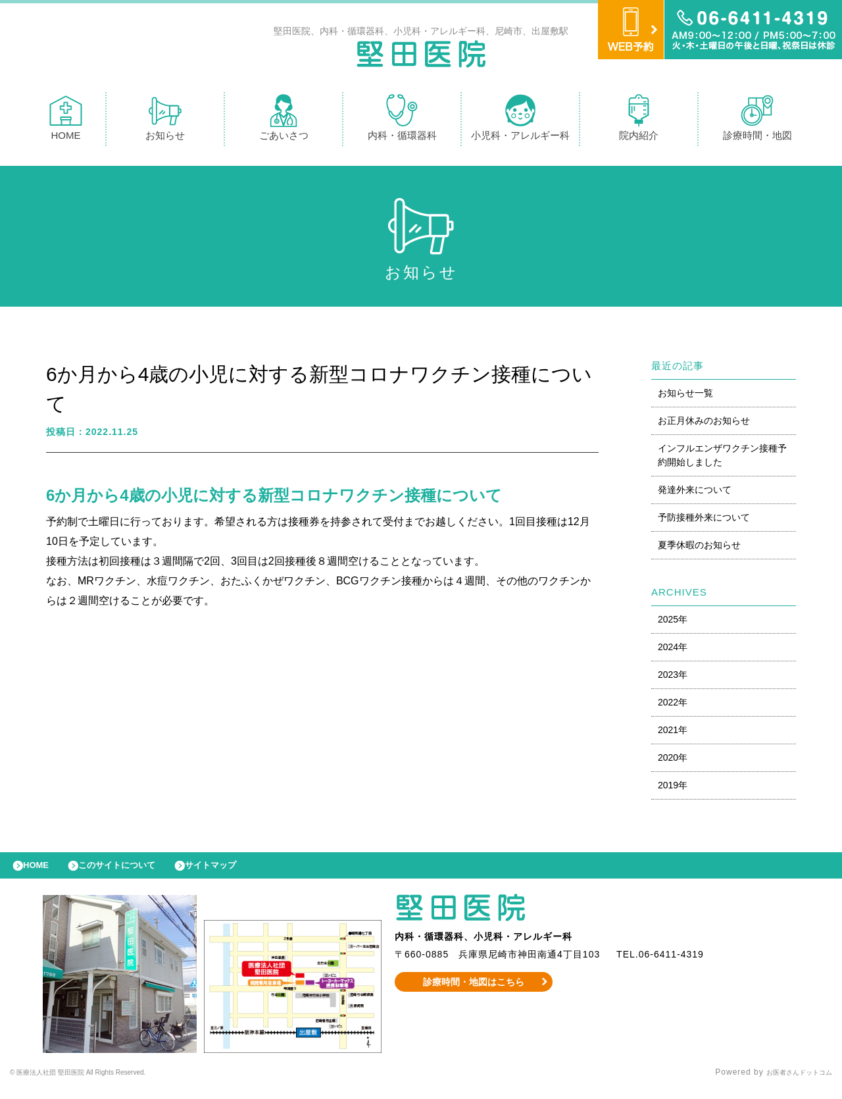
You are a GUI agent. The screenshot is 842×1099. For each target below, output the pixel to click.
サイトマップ (240, 872)
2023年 (672, 678)
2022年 (672, 705)
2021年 (672, 733)
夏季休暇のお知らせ (699, 548)
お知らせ (165, 120)
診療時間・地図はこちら (474, 991)
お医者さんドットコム (789, 1082)
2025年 (672, 622)
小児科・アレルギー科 (520, 120)
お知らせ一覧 (685, 396)
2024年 (672, 650)
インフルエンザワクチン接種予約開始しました (722, 458)
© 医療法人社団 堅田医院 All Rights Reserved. (102, 1082)
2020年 (672, 760)
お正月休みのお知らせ (704, 424)
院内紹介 (638, 120)
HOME (65, 120)
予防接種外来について (704, 520)
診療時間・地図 (757, 120)
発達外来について (694, 493)
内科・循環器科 (402, 120)
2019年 (672, 788)
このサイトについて (133, 872)
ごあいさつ (284, 120)
